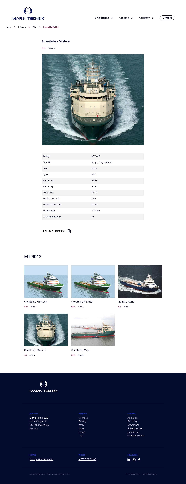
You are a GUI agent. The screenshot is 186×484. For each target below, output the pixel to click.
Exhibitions (133, 432)
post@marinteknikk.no (41, 459)
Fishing (82, 421)
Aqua (81, 428)
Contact (167, 18)
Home (8, 27)
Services (124, 18)
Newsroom (133, 425)
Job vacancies (135, 428)
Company (144, 18)
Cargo (82, 432)
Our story (132, 421)
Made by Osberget (149, 474)
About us (132, 418)
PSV (34, 27)
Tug (80, 436)
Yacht (81, 425)
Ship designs (102, 18)
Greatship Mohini (34, 350)
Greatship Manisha (35, 301)
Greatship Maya (80, 350)
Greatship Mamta (81, 301)
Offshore (22, 27)
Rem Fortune (126, 301)
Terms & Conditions (133, 474)
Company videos (136, 436)
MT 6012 (95, 156)
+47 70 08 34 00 (87, 459)
